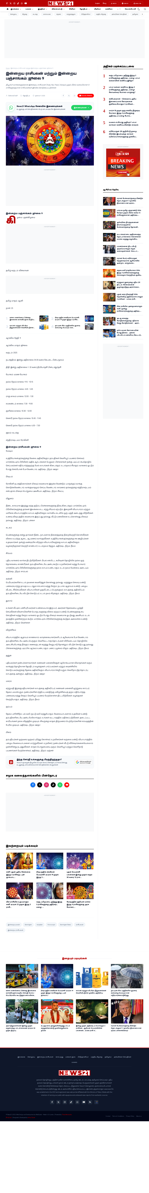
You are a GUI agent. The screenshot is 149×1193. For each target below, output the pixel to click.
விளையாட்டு (58, 9)
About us (139, 1118)
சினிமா (72, 9)
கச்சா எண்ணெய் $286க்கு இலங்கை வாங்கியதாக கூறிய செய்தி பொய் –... (22, 319)
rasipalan (40, 926)
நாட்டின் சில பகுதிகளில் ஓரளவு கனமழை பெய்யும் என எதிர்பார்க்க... (67, 327)
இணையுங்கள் (80, 108)
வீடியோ (97, 9)
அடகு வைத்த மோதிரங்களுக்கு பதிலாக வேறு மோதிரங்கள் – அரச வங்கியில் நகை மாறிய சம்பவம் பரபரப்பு (128, 334)
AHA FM (137, 3)
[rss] (90, 1104)
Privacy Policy (130, 1118)
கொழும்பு (13, 14)
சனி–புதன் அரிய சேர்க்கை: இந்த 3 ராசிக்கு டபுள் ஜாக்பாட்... (18, 876)
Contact (108, 1118)
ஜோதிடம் (85, 9)
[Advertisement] (74, 40)
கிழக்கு (24, 14)
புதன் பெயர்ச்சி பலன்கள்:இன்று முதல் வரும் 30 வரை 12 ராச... (79, 876)
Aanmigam (28, 926)
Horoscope (51, 926)
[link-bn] (123, 167)
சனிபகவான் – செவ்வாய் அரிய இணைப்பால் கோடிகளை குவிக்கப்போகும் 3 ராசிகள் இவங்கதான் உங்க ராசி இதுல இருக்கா (124, 105)
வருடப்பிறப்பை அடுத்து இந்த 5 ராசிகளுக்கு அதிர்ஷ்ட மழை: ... (49, 906)
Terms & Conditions (118, 1118)
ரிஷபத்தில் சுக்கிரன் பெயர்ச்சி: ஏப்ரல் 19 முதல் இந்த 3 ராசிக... (67, 319)
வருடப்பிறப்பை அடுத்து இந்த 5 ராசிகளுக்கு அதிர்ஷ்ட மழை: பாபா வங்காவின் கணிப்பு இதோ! (126, 78)
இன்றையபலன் (14, 926)
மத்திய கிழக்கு (101, 14)
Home (8, 68)
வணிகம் (109, 9)
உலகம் (29, 9)
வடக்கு (35, 14)
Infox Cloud (31, 1119)
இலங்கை (16, 9)
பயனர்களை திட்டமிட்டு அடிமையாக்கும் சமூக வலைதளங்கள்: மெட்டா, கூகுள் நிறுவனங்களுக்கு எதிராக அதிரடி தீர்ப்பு (128, 258)
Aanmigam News (65, 926)
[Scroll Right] (142, 14)
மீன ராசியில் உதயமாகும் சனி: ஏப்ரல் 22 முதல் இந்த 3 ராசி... (18, 906)
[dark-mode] (139, 9)
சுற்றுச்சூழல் (71, 14)
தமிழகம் (135, 14)
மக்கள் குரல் (70, 1058)
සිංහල (104, 3)
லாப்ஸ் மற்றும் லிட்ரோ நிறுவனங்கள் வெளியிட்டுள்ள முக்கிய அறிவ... (22, 327)
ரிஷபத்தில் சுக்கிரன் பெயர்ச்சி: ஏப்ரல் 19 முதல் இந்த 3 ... (47, 876)
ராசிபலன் (79, 926)
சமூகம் (58, 14)
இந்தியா (42, 9)
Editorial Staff (13, 96)
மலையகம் (47, 14)
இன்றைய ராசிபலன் (15, 932)
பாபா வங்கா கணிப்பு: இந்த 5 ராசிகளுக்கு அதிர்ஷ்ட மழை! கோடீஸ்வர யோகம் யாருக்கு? (124, 90)
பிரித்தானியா (85, 14)
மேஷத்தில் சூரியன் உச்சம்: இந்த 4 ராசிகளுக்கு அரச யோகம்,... (79, 906)
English (97, 3)
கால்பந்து (59, 1058)
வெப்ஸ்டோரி (130, 9)
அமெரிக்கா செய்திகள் (119, 14)
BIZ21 (114, 3)
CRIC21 (125, 3)
